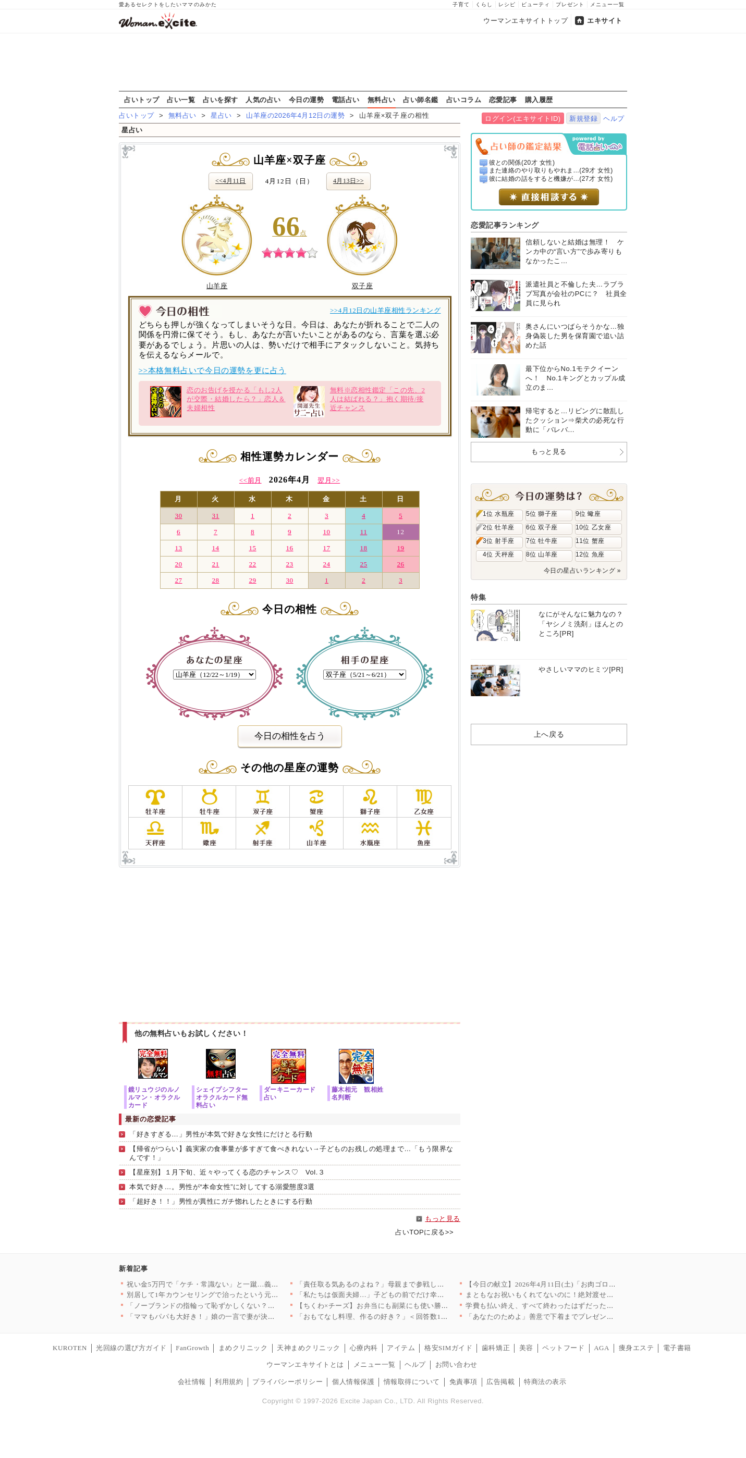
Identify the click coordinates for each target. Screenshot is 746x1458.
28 (215, 580)
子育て (461, 4)
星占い (221, 115)
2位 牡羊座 (499, 527)
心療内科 (364, 1348)
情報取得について (412, 1382)
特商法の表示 (545, 1382)
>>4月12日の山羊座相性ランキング (385, 310)
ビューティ (535, 4)
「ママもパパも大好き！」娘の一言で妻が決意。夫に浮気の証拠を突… (239, 1316)
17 (326, 548)
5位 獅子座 (542, 513)
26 (400, 564)
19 (400, 548)
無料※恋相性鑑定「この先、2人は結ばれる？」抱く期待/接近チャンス (359, 401)
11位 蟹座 (590, 541)
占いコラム (464, 99)
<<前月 (250, 480)
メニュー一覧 (607, 4)
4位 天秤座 (499, 554)
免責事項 (463, 1382)
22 (252, 564)
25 (363, 564)
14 (215, 548)
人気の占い (263, 99)
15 (252, 548)
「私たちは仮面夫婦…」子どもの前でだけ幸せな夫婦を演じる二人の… (409, 1295)
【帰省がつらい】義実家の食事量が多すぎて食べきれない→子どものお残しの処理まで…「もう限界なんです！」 (291, 1153)
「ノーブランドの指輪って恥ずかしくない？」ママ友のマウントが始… (239, 1305)
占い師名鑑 (420, 99)
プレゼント (570, 4)
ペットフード (563, 1348)
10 (326, 532)
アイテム (401, 1348)
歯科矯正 (496, 1348)
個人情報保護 (353, 1382)
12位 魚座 (590, 554)
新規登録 (583, 118)
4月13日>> (348, 180)
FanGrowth (192, 1348)
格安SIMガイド (448, 1348)
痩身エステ (636, 1348)
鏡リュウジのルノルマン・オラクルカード (154, 1097)
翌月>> (328, 480)
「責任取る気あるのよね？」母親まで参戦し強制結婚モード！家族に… (409, 1284)
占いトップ (142, 99)
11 (364, 532)
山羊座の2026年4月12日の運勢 (295, 115)
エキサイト (604, 20)
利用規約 (229, 1382)
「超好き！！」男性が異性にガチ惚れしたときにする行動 (221, 1201)
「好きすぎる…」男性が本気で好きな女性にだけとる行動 (221, 1134)
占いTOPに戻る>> (424, 1232)
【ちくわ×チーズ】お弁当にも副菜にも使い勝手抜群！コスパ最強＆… (407, 1305)
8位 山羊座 (542, 554)
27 (178, 580)
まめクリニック (243, 1348)
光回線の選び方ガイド (131, 1348)
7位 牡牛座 (542, 541)
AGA (601, 1348)
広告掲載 (500, 1382)
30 (178, 516)
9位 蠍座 (588, 513)
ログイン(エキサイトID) (522, 118)
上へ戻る (549, 734)
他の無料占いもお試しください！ (191, 1033)
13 (178, 548)
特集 (478, 597)
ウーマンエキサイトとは (305, 1364)
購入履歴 (539, 99)
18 (363, 548)
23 (289, 564)
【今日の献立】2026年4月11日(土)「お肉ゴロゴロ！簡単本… (562, 1284)
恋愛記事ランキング (505, 225)
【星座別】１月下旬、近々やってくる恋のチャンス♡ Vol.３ (227, 1172)
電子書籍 (677, 1348)
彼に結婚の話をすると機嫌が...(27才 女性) (551, 178)
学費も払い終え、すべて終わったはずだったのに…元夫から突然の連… (578, 1305)
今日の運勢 (306, 99)
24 (326, 564)
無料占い (382, 99)
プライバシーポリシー (287, 1382)
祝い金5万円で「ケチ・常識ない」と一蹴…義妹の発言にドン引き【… (238, 1284)
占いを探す (220, 99)
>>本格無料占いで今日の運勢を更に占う (212, 370)
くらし (484, 4)
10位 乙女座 (593, 527)
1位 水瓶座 (499, 513)
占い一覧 (181, 99)
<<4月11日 (230, 180)
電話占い (346, 99)
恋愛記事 (503, 99)
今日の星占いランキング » (582, 570)
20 (178, 564)
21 (215, 564)
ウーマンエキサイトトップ (525, 20)
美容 (526, 1348)
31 (215, 516)
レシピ (507, 4)
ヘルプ (614, 118)
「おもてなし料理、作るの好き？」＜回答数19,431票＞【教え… (397, 1316)
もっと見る (442, 1218)
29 (252, 580)
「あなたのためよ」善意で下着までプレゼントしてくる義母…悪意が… (578, 1316)
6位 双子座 (542, 527)
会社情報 (192, 1382)
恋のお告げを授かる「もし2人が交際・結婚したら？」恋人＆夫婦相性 (217, 401)
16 (289, 548)
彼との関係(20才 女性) (522, 162)
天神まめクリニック (308, 1348)
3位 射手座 (499, 541)
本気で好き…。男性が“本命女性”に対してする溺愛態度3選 (221, 1187)
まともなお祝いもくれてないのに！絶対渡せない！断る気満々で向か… (578, 1295)
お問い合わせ (456, 1364)
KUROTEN (70, 1348)
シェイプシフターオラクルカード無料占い (222, 1097)
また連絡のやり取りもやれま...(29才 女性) (551, 170)
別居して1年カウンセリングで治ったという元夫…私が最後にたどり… (238, 1295)
